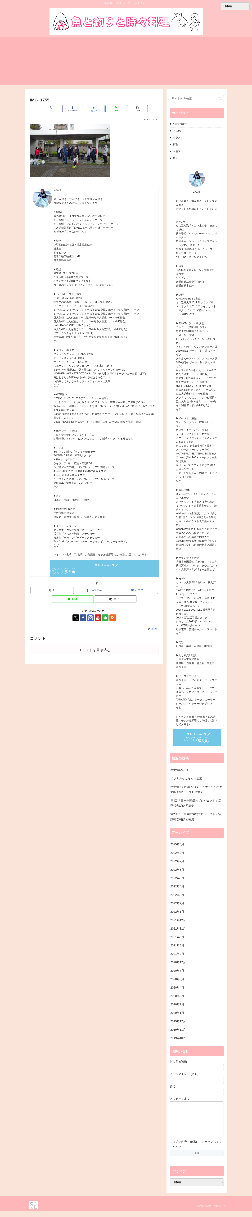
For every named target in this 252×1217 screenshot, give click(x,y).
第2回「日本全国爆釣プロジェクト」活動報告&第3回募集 (195, 817)
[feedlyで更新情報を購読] (105, 617)
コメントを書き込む (94, 650)
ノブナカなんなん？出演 (186, 778)
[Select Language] (197, 1188)
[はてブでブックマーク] (94, 108)
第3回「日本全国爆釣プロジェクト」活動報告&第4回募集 (195, 803)
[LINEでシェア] (115, 108)
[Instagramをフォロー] (67, 571)
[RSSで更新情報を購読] (112, 617)
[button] (137, 108)
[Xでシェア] (51, 108)
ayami (58, 189)
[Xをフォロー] (53, 571)
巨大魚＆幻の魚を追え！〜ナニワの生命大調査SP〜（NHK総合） (196, 789)
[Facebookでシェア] (72, 108)
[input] (197, 98)
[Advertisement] (126, 60)
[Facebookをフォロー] (60, 571)
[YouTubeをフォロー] (73, 571)
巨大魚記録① (179, 770)
